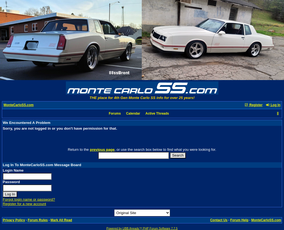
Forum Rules (38, 220)
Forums (115, 113)
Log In (273, 105)
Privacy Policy (14, 220)
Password (11, 182)
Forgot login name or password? (29, 199)
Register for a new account (24, 204)
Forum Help (239, 220)
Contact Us (218, 220)
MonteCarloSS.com (19, 105)
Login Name (13, 170)
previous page (102, 149)
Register (253, 105)
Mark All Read (61, 220)
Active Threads (157, 113)
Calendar (133, 113)
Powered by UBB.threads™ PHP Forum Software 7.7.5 (141, 228)
